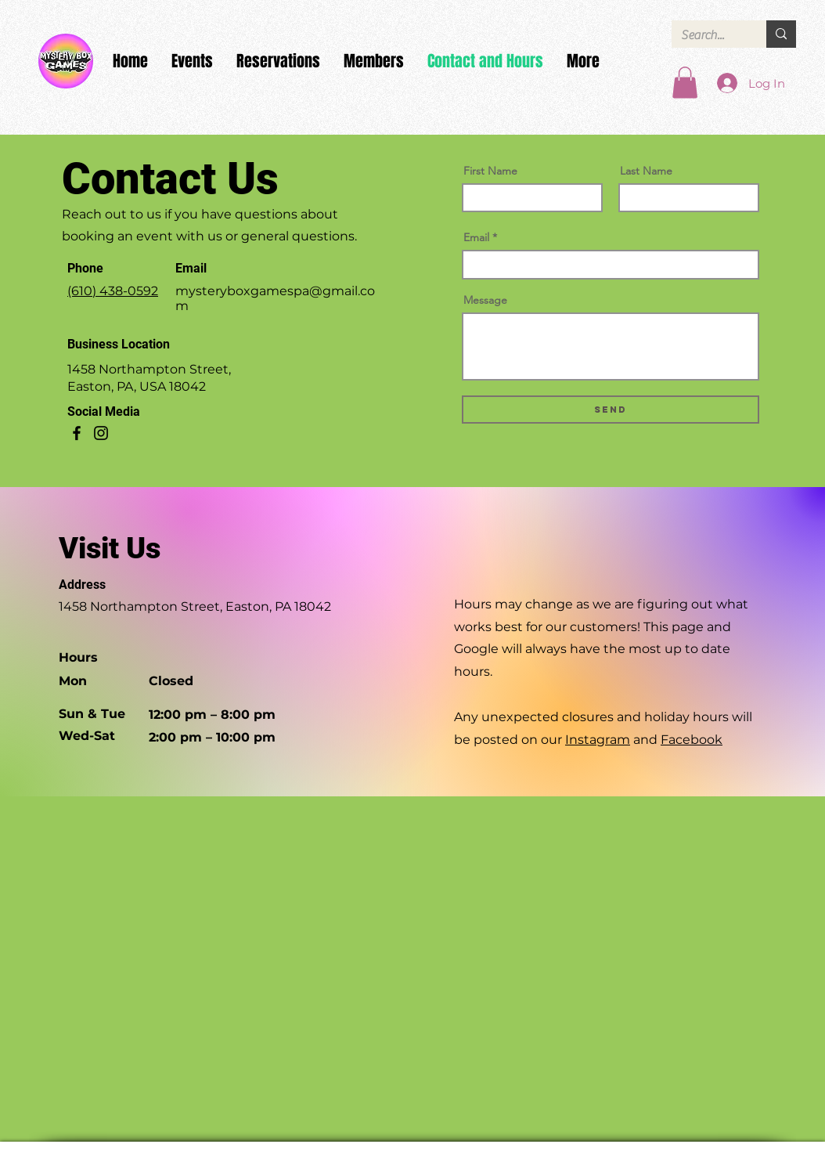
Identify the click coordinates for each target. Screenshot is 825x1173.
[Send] (610, 409)
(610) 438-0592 (112, 290)
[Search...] (707, 35)
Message (485, 299)
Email (476, 237)
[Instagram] (101, 433)
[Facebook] (76, 433)
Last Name (646, 170)
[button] (685, 83)
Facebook (691, 739)
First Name (490, 170)
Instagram (597, 739)
